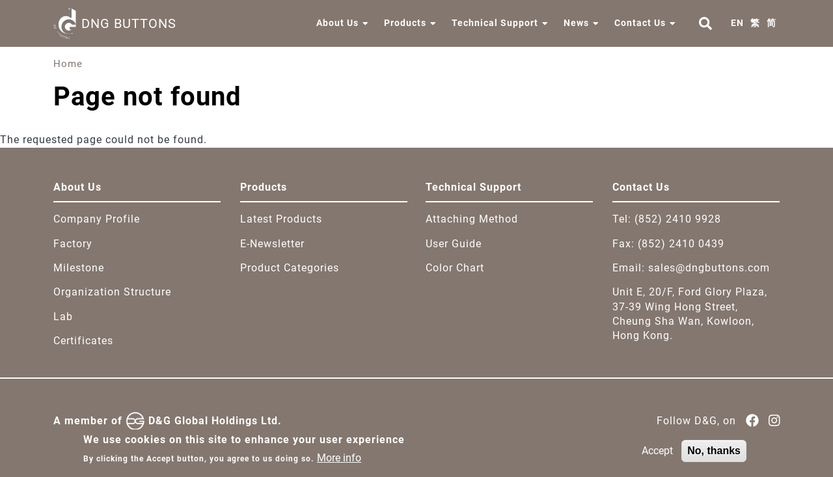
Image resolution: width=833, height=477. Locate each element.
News (576, 23)
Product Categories (289, 268)
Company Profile (96, 219)
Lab (63, 316)
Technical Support (495, 23)
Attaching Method (472, 219)
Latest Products (281, 219)
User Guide (454, 244)
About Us (337, 23)
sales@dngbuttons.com (709, 268)
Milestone (78, 268)
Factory (72, 244)
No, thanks (714, 455)
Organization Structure (112, 292)
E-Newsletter (272, 244)
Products (405, 23)
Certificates (83, 340)
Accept (657, 455)
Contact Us (640, 23)
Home (68, 64)
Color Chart (455, 268)
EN (737, 23)
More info (339, 462)
